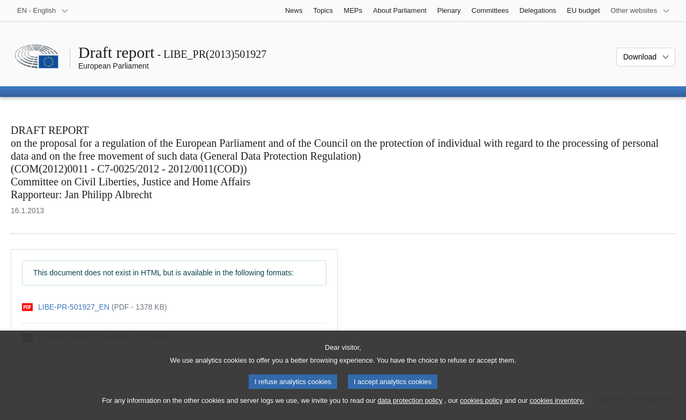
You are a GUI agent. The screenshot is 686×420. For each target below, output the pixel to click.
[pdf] (94, 307)
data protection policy (409, 410)
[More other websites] (640, 10)
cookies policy (481, 410)
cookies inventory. (557, 410)
